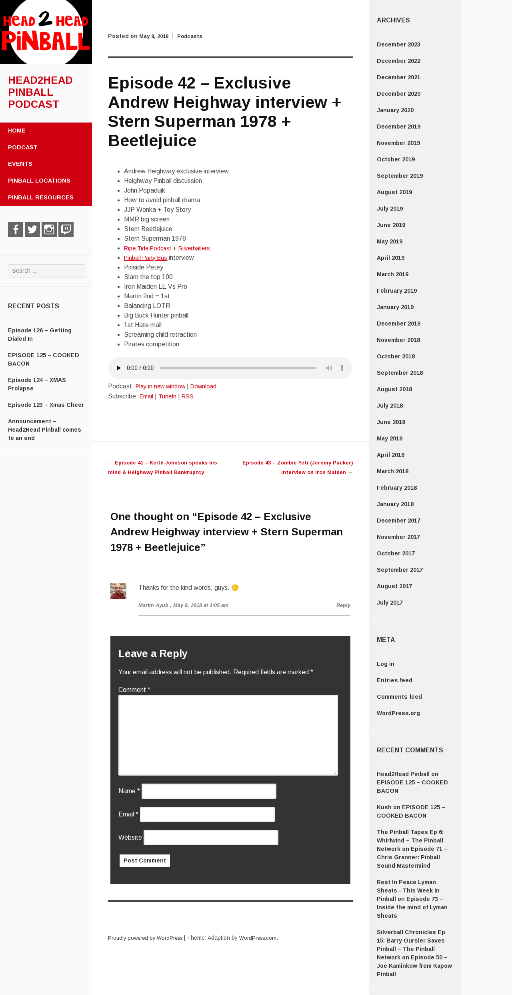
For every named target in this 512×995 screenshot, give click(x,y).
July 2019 (390, 208)
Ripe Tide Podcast (150, 248)
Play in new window (163, 386)
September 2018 (400, 373)
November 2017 (398, 537)
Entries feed (394, 680)
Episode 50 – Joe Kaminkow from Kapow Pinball (414, 965)
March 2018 (392, 471)
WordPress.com (266, 938)
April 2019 (390, 258)
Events (20, 164)
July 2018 (390, 405)
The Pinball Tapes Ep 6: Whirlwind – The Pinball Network (410, 840)
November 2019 (398, 143)
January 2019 (395, 307)
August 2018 (394, 389)
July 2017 (390, 602)
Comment (134, 689)
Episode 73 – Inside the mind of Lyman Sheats (412, 907)
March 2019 (392, 274)
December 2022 (398, 61)
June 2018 (391, 422)
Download (209, 386)
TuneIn (170, 396)
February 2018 (397, 487)
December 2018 (398, 323)
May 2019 (389, 241)
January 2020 (395, 110)
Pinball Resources (41, 197)
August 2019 (394, 192)
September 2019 (400, 176)
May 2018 (389, 438)
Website (130, 837)
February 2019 (397, 290)
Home (17, 130)
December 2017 (398, 520)
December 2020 (398, 93)
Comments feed (399, 696)
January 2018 (395, 504)
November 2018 (398, 340)
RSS (191, 396)
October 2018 (396, 356)
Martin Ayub (154, 605)
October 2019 (396, 159)
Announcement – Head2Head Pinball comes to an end (44, 429)
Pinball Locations (39, 180)
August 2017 (394, 586)
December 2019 (398, 126)
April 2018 (390, 455)
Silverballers (201, 248)
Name (129, 791)
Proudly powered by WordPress (148, 938)
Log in (385, 664)
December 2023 (398, 44)
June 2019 (391, 225)
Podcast (23, 147)
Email (147, 396)
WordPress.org (398, 713)
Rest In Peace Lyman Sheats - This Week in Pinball (408, 890)
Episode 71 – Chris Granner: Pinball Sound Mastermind (412, 857)
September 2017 (400, 570)
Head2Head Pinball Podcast (40, 92)
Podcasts (193, 36)
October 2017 (396, 553)
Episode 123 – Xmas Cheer (46, 405)
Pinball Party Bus (148, 257)
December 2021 (398, 77)
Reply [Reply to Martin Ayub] (342, 605)
